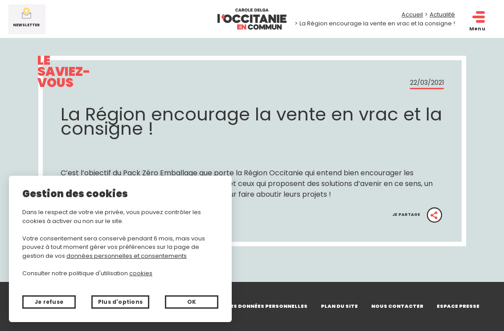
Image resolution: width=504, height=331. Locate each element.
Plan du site (339, 306)
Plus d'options (120, 302)
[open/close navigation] (478, 17)
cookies (140, 273)
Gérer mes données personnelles (257, 306)
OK (191, 302)
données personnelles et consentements (126, 256)
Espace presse (458, 306)
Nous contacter (397, 306)
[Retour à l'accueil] (252, 19)
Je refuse (49, 302)
